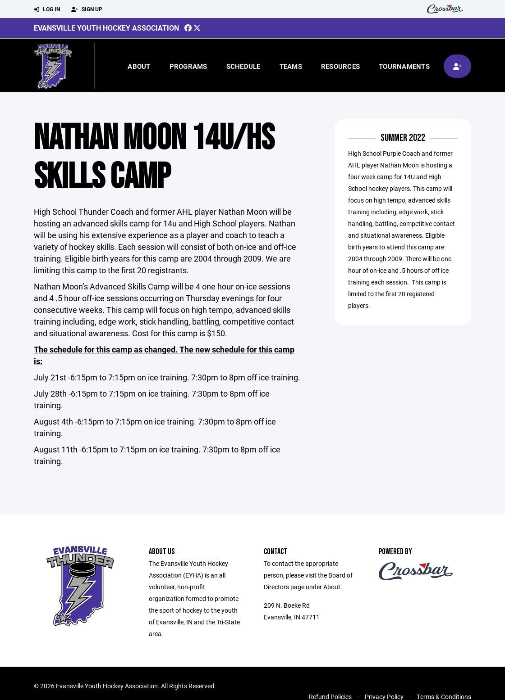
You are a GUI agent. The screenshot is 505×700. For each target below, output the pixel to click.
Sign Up (86, 9)
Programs (188, 66)
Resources (340, 66)
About (139, 66)
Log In (47, 9)
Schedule (243, 66)
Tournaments (404, 66)
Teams (291, 66)
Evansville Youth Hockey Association (106, 27)
